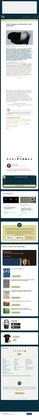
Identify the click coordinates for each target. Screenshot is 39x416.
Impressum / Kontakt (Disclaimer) (8, 373)
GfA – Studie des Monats (7, 369)
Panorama (15, 370)
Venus (26, 213)
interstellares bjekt (11, 212)
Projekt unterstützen (19, 393)
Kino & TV (15, 361)
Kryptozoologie (16, 364)
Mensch (15, 368)
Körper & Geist (16, 363)
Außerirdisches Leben (25, 204)
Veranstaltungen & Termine (30, 367)
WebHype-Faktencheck (29, 369)
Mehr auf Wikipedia (7, 256)
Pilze (24, 213)
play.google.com (15, 327)
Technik (27, 364)
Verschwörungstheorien (29, 368)
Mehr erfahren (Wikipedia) (11, 171)
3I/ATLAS (7, 212)
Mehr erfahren (29, 237)
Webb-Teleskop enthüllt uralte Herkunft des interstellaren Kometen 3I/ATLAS (10, 208)
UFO (18, 62)
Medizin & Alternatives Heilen (19, 367)
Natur (29, 97)
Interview (15, 360)
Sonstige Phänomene (29, 362)
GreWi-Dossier (16, 359)
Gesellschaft (5, 368)
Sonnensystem (6, 213)
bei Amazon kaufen (16, 276)
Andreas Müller (8, 27)
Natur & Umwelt (16, 369)
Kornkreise (15, 362)
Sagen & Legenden (29, 361)
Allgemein (4, 359)
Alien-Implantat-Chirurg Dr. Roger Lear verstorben (15, 123)
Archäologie (4, 360)
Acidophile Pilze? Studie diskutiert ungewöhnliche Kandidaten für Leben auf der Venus (27, 210)
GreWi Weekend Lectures (7, 370)
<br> (11, 84)
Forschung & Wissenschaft (7, 364)
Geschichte (4, 367)
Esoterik (4, 363)
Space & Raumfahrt (7, 204)
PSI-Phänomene (28, 359)
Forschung (21, 62)
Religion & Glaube (28, 360)
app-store (15, 324)
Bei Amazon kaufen (15, 312)
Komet (15, 212)
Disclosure (4, 362)
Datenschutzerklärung (6, 372)
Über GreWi (4, 371)
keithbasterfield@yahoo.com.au (23, 75)
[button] (7, 159)
